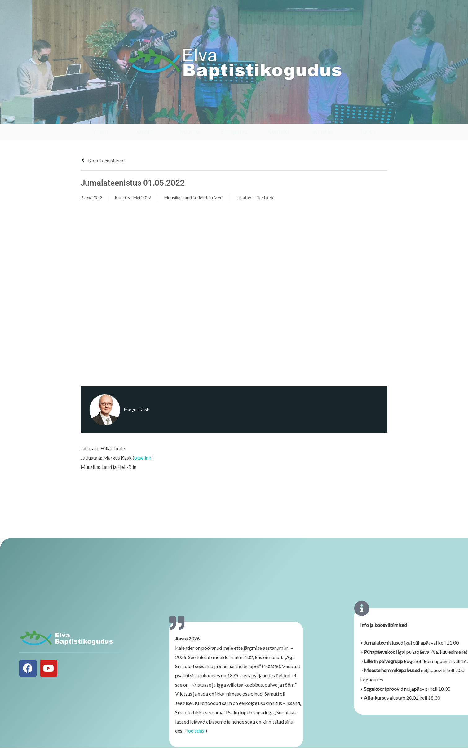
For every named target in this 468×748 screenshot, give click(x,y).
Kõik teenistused (103, 160)
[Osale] (145, 118)
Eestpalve (234, 131)
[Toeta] (368, 118)
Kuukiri (323, 131)
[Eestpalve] (234, 118)
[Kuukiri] (323, 118)
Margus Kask (136, 409)
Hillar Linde (264, 197)
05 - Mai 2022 (138, 197)
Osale (145, 131)
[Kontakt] (278, 118)
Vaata (100, 131)
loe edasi (196, 734)
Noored (189, 131)
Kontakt (278, 131)
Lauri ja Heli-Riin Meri (203, 197)
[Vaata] (100, 118)
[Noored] (189, 118)
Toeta (367, 131)
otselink (142, 457)
